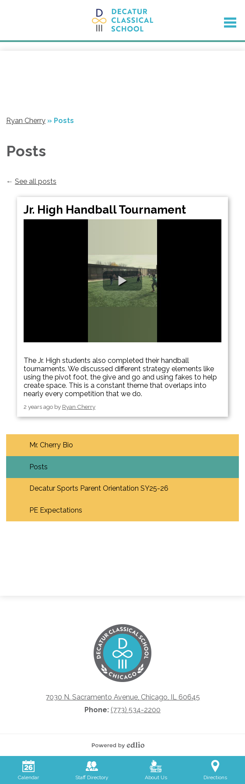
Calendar (28, 770)
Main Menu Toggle (230, 23)
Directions (215, 770)
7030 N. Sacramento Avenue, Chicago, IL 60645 (123, 697)
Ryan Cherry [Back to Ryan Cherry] (26, 120)
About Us (156, 770)
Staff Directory (91, 770)
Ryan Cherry (78, 406)
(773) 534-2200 (136, 710)
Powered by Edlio (120, 745)
